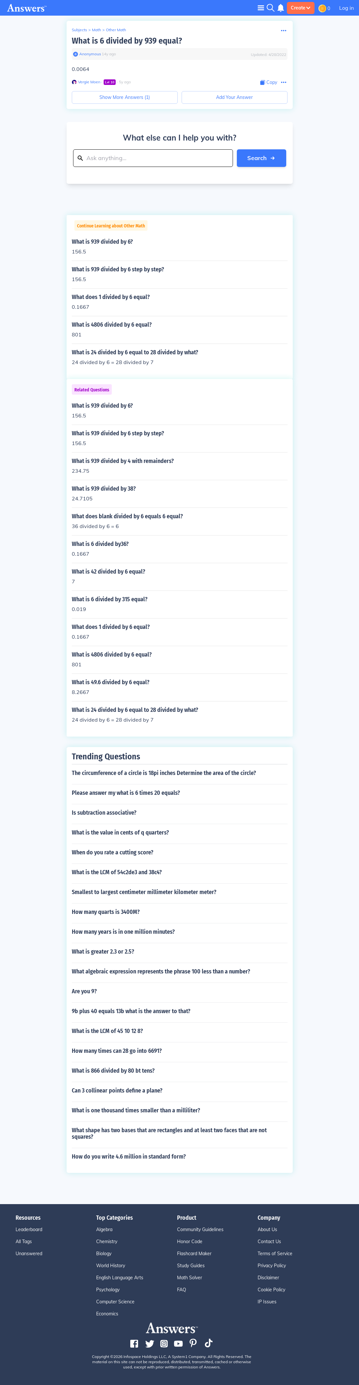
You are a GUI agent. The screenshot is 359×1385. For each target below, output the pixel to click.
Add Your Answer (234, 97)
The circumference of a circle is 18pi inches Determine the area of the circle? (164, 773)
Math (96, 29)
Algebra (104, 1229)
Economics (107, 1314)
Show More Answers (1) (124, 97)
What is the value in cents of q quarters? (120, 832)
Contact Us (269, 1241)
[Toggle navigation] (261, 7)
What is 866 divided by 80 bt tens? (113, 1070)
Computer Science (115, 1302)
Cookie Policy (271, 1290)
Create (301, 8)
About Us (267, 1229)
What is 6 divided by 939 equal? (127, 41)
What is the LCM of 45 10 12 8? (107, 1031)
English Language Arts (119, 1278)
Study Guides (191, 1266)
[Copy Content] (268, 82)
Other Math (116, 29)
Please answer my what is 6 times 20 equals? (126, 792)
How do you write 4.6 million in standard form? (129, 1156)
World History (110, 1266)
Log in (346, 8)
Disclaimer (268, 1278)
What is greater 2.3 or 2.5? (103, 951)
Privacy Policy (272, 1266)
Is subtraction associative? (104, 812)
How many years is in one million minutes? (123, 931)
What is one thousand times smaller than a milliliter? (136, 1110)
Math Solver (189, 1278)
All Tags (24, 1241)
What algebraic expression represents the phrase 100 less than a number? (161, 971)
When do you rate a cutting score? (112, 852)
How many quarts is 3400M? (106, 912)
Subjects (79, 29)
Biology (103, 1253)
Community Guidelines (200, 1229)
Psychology (108, 1290)
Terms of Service (275, 1253)
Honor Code (189, 1241)
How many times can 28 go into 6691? (117, 1050)
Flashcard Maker (194, 1253)
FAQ (181, 1290)
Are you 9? (84, 991)
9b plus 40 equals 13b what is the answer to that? (131, 1011)
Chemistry (106, 1241)
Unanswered (29, 1253)
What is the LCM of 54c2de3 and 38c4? (117, 872)
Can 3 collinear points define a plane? (117, 1090)
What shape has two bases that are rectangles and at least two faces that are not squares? (169, 1133)
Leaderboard (29, 1229)
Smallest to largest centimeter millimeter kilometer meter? (144, 892)
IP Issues (267, 1302)
